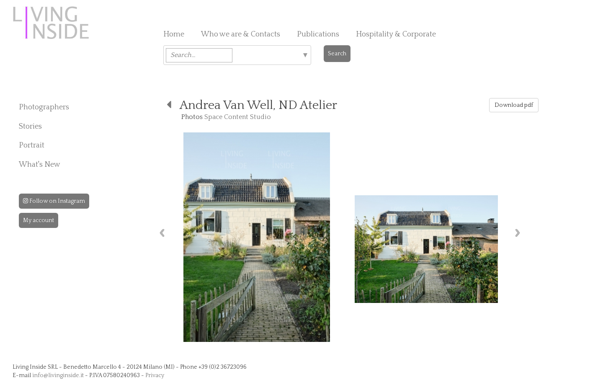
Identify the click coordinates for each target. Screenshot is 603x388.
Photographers (44, 107)
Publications (318, 34)
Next (518, 233)
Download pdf (514, 105)
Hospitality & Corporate (396, 34)
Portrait (31, 145)
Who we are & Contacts (240, 34)
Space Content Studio (237, 117)
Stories (30, 126)
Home (173, 34)
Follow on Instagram (54, 201)
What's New (39, 164)
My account (38, 220)
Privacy (154, 375)
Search (337, 53)
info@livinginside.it (58, 375)
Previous (162, 233)
